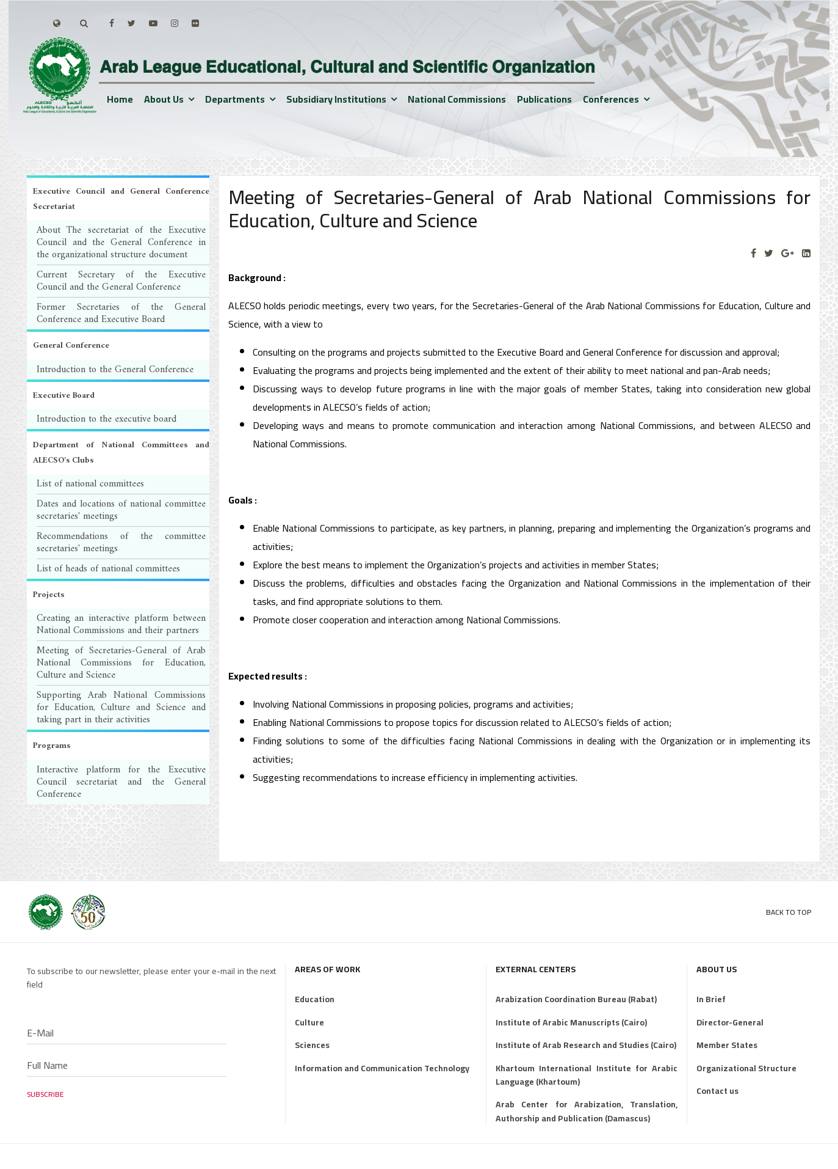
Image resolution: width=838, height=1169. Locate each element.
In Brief (711, 999)
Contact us (717, 1091)
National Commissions (457, 99)
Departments (235, 99)
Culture (309, 1022)
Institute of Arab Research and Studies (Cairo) (586, 1045)
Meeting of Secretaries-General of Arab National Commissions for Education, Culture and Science (121, 663)
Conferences (611, 99)
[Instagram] (174, 23)
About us (164, 99)
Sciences (312, 1045)
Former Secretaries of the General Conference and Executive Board (121, 313)
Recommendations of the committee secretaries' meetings (121, 542)
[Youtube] (153, 23)
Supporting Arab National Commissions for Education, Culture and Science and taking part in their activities (121, 707)
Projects (48, 595)
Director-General (730, 1022)
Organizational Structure (746, 1068)
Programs (51, 745)
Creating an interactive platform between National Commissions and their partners (121, 624)
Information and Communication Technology (382, 1068)
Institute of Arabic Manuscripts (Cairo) (571, 1022)
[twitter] (131, 23)
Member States (726, 1045)
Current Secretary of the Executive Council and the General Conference (121, 281)
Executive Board (64, 395)
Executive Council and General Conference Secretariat (121, 199)
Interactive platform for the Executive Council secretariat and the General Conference (121, 782)
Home (120, 99)
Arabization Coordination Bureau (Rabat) (576, 999)
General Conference (71, 345)
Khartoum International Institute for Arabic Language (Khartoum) (586, 1075)
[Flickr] (195, 23)
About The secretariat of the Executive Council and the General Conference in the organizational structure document (121, 242)
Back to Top (788, 912)
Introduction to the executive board (106, 419)
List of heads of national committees (108, 568)
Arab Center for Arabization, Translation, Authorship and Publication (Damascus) (586, 1111)
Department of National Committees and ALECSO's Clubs (121, 453)
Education (314, 999)
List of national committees (90, 484)
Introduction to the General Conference (115, 369)
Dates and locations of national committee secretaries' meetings (121, 510)
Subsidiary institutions (336, 99)
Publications (544, 99)
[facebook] (111, 23)
